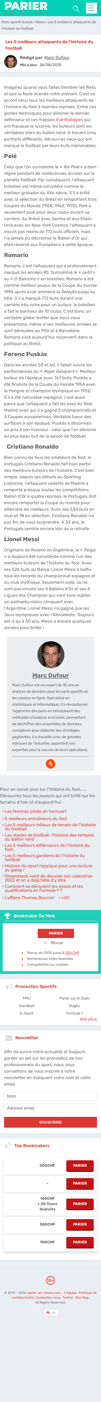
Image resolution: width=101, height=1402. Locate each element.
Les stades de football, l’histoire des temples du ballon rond (49, 837)
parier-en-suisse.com (44, 1293)
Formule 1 (74, 1013)
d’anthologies (69, 119)
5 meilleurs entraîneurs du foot (36, 818)
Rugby (74, 1006)
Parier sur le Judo (74, 998)
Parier (56, 933)
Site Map (82, 1297)
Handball (26, 1006)
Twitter (68, 1297)
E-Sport (26, 1013)
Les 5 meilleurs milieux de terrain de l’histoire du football (50, 826)
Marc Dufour (50, 675)
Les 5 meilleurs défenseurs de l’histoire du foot (47, 847)
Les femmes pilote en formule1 (35, 811)
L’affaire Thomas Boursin (29, 897)
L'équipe (70, 1293)
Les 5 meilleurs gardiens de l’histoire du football (45, 857)
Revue (53, 942)
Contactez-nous (48, 1297)
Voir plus (88, 1019)
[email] (50, 1108)
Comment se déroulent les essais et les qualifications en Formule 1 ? (44, 888)
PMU (27, 998)
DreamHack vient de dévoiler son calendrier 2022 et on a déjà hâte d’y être (49, 878)
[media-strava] (50, 764)
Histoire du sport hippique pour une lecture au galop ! (48, 867)
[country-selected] (48, 1313)
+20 (65, 897)
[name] (50, 1096)
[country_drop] (55, 1312)
